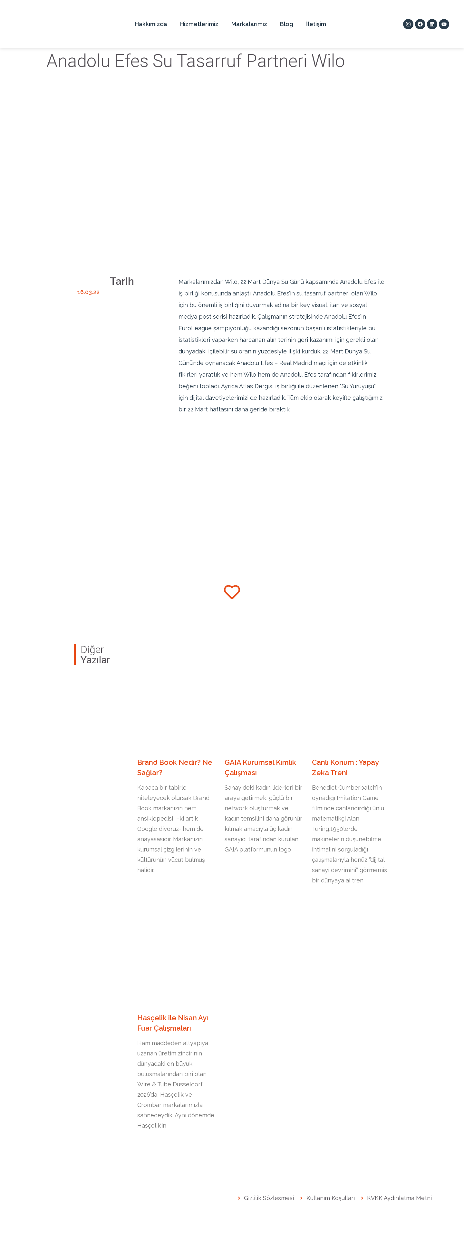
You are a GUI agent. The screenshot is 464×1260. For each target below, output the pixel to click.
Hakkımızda (151, 24)
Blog (286, 24)
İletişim (316, 24)
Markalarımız (249, 24)
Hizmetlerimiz (199, 24)
